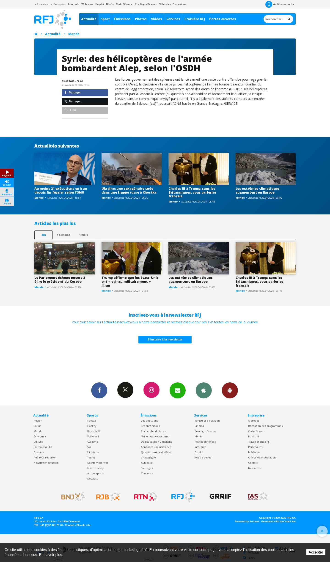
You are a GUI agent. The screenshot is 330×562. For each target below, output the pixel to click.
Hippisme (93, 452)
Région (38, 420)
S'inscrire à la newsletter (165, 339)
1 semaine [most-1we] (63, 234)
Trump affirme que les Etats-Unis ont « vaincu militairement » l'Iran (130, 281)
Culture (38, 441)
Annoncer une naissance (156, 446)
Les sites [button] (41, 4)
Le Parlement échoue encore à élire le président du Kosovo (59, 279)
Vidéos (156, 19)
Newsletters (178, 390)
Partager (73, 92)
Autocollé (147, 462)
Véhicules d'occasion (207, 420)
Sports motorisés (97, 462)
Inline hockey (95, 467)
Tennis (91, 457)
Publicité (253, 436)
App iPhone (204, 390)
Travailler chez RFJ (259, 441)
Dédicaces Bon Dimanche (156, 441)
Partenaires (255, 446)
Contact (253, 462)
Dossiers (39, 452)
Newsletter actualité (46, 462)
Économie (40, 436)
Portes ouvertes (222, 19)
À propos (253, 420)
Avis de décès (203, 457)
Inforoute (73, 4)
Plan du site (83, 525)
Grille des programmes (155, 436)
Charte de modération (262, 457)
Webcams (87, 4)
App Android (230, 390)
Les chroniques (150, 425)
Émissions (122, 19)
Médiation (254, 452)
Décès (109, 4)
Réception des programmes (265, 425)
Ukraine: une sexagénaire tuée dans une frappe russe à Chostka (129, 190)
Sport (105, 19)
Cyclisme (92, 441)
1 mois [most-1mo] (83, 234)
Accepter (316, 552)
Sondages (147, 467)
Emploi (99, 4)
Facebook (99, 390)
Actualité (88, 19)
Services (173, 19)
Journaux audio (43, 446)
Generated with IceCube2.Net (278, 521)
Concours (147, 473)
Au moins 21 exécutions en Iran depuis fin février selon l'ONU (60, 190)
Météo (199, 436)
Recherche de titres (153, 431)
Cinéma (199, 425)
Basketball (93, 431)
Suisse (37, 425)
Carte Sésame (124, 4)
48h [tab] (43, 234)
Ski (89, 446)
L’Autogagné (148, 457)
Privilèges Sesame (206, 431)
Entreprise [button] (58, 4)
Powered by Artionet (247, 521)
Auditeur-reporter (279, 4)
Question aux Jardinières (156, 452)
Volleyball (93, 436)
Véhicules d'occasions (172, 4)
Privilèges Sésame (146, 4)
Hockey (91, 425)
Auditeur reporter (45, 457)
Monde (74, 34)
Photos (141, 19)
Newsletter (254, 467)
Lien (70, 110)
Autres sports (95, 473)
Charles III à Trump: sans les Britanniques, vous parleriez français (192, 192)
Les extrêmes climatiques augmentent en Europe (258, 190)
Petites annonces (205, 441)
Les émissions (149, 420)
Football (92, 420)
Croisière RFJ (194, 19)
